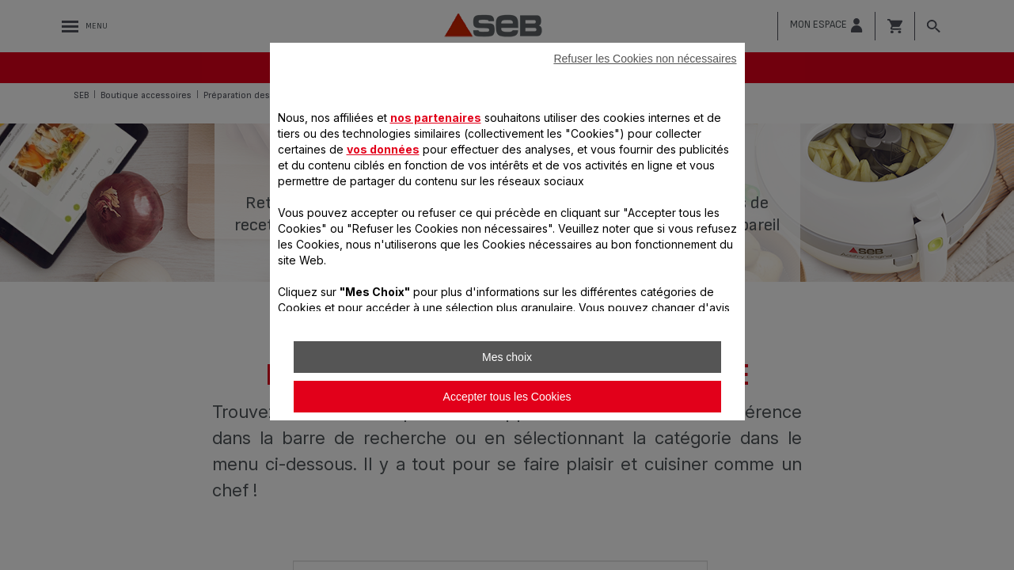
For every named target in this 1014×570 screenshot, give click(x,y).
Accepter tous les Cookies (507, 396)
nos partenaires (435, 117)
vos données (383, 149)
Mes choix (507, 357)
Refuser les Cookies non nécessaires (644, 58)
